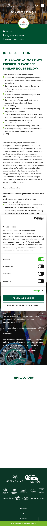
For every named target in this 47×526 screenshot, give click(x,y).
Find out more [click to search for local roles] (12, 357)
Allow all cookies (23, 298)
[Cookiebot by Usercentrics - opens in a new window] (34, 218)
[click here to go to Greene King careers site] (23, 487)
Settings (36, 291)
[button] (36, 5)
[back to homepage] (9, 5)
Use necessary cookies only (23, 306)
